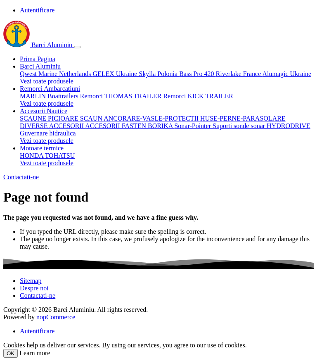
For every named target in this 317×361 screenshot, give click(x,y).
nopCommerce (55, 317)
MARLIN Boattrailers (50, 96)
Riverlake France (239, 73)
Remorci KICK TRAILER (198, 96)
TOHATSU (60, 155)
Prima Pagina (37, 58)
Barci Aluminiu (38, 44)
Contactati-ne (21, 176)
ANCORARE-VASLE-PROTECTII (152, 118)
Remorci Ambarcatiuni (50, 88)
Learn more (34, 352)
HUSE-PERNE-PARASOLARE (243, 118)
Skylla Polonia (159, 73)
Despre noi (34, 288)
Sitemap (30, 280)
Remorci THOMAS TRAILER (121, 96)
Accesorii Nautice (43, 110)
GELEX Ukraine (115, 73)
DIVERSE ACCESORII (52, 125)
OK (10, 353)
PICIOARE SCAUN (76, 118)
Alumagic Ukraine (286, 73)
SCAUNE (34, 118)
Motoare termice (42, 148)
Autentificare (37, 10)
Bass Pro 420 (197, 73)
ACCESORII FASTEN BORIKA (129, 125)
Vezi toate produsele (46, 81)
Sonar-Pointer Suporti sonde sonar (220, 125)
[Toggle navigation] (77, 47)
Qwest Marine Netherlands (56, 73)
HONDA (32, 155)
